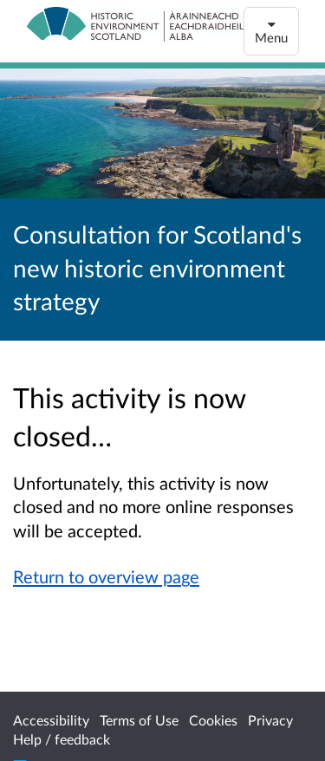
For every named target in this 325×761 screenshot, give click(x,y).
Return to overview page (106, 576)
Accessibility (51, 720)
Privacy (270, 720)
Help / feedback (61, 739)
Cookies (213, 720)
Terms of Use (139, 720)
